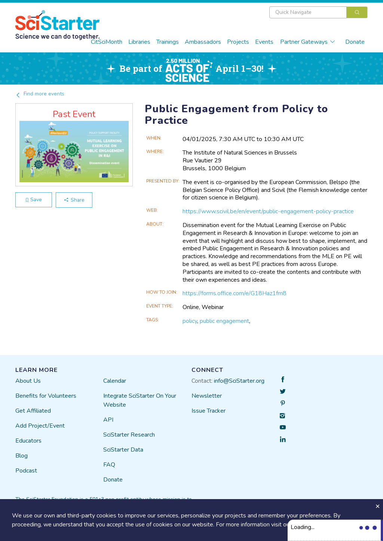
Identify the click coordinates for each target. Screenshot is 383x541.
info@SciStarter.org (239, 381)
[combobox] (318, 12)
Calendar (114, 381)
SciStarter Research (129, 435)
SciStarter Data (123, 450)
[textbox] (308, 12)
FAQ (109, 465)
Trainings (167, 42)
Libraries (139, 42)
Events (264, 42)
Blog (21, 456)
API (108, 420)
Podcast (26, 471)
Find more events (39, 93)
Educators (28, 441)
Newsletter (207, 396)
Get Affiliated (33, 411)
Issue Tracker (209, 411)
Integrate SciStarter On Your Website (139, 400)
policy (190, 321)
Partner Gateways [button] (307, 42)
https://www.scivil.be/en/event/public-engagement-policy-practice (268, 211)
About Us (28, 381)
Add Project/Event (40, 426)
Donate (355, 42)
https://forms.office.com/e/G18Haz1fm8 (235, 293)
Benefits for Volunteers (45, 396)
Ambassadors (203, 42)
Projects (238, 42)
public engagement (224, 321)
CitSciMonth (106, 42)
